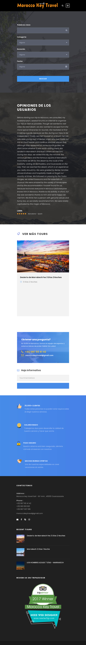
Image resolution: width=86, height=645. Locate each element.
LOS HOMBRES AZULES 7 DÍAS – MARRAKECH (45, 552)
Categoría (21, 37)
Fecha (19, 61)
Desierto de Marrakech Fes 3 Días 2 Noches (41, 277)
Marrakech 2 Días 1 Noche (38, 538)
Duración (21, 49)
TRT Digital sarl (59, 639)
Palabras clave (23, 25)
